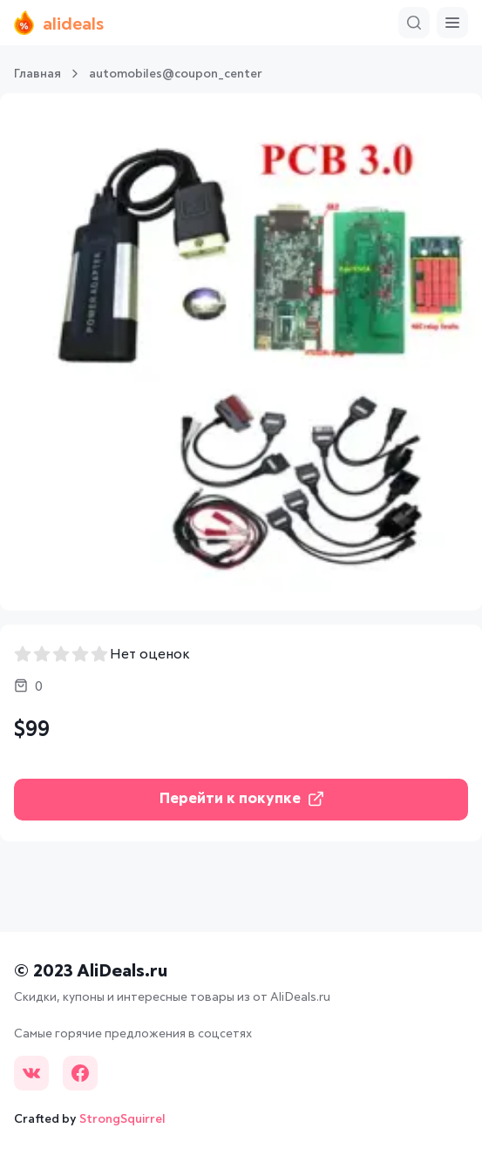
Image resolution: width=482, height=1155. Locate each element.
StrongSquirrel (122, 1119)
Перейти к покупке (241, 799)
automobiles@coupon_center (175, 74)
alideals (59, 22)
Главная (37, 74)
